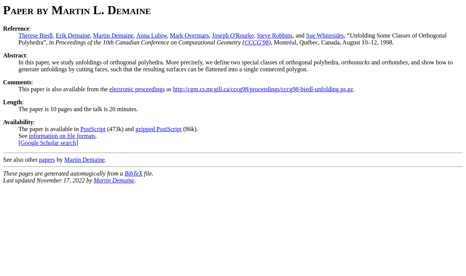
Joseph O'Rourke (233, 35)
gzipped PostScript (159, 129)
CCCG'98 (257, 42)
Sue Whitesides (325, 35)
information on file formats (62, 136)
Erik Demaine (73, 35)
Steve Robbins (274, 35)
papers (47, 159)
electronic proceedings (137, 89)
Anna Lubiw (151, 35)
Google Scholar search (48, 143)
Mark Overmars (189, 35)
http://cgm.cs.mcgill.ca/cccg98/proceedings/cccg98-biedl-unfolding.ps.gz (263, 89)
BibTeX (134, 173)
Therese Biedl (35, 35)
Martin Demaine (113, 35)
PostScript (93, 129)
